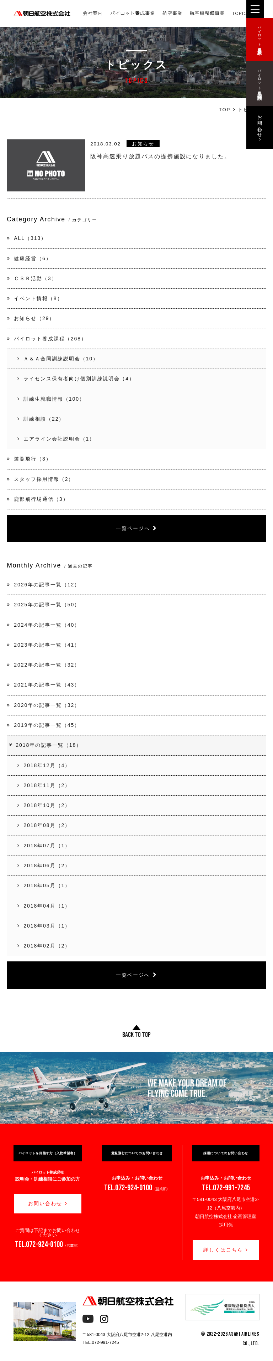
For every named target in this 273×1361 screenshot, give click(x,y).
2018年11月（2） (43, 785)
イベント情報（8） (35, 298)
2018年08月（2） (43, 825)
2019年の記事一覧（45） (43, 725)
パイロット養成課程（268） (47, 338)
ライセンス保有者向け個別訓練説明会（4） (76, 378)
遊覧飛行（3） (29, 459)
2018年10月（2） (43, 805)
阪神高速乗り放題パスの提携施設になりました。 (160, 156)
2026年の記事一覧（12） (43, 584)
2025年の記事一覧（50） (43, 604)
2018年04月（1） (43, 906)
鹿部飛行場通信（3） (37, 499)
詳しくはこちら (225, 1250)
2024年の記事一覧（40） (43, 625)
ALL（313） (27, 238)
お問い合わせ (48, 1203)
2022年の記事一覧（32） (43, 665)
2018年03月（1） (43, 926)
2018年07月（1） (43, 845)
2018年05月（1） (43, 885)
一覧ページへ (136, 528)
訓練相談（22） (40, 419)
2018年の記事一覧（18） (45, 745)
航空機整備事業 (207, 13)
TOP (225, 109)
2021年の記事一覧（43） (43, 685)
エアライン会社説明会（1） (56, 439)
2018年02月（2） (43, 946)
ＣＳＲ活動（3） (32, 278)
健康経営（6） (29, 258)
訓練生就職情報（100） (51, 399)
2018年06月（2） (43, 865)
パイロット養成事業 (132, 13)
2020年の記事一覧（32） (43, 705)
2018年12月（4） (43, 765)
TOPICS (241, 13)
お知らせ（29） (31, 318)
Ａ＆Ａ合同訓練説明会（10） (57, 358)
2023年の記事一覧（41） (43, 645)
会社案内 (93, 13)
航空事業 (172, 13)
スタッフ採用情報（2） (40, 479)
